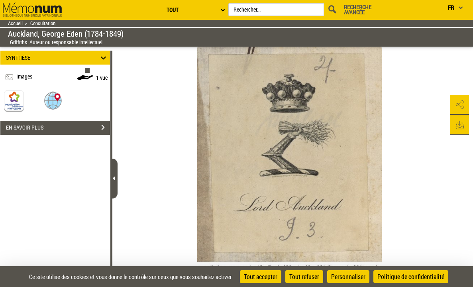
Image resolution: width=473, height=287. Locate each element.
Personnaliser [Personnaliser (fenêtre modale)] (348, 276)
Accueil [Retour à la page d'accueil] (15, 23)
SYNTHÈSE (57, 58)
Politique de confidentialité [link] (410, 276)
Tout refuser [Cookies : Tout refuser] (304, 276)
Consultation (42, 23)
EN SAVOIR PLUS (58, 127)
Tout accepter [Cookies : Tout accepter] (260, 276)
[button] (53, 100)
